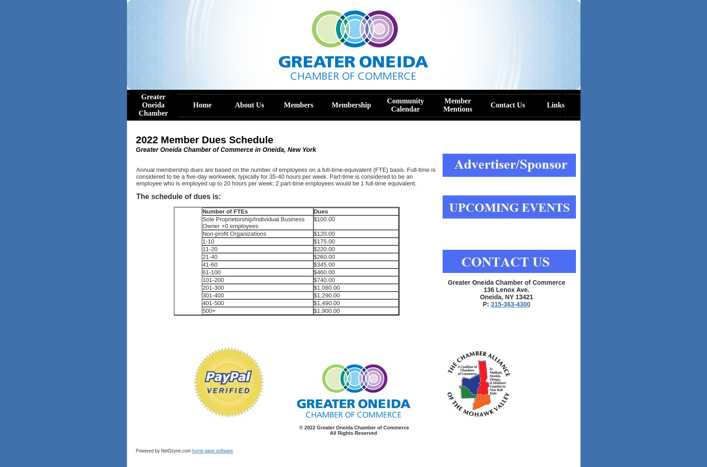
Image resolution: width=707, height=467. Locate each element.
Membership (351, 105)
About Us (249, 105)
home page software (212, 450)
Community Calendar (405, 105)
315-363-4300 (510, 304)
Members (298, 105)
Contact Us (508, 105)
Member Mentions (457, 105)
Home (202, 105)
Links (556, 105)
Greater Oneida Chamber (153, 105)
